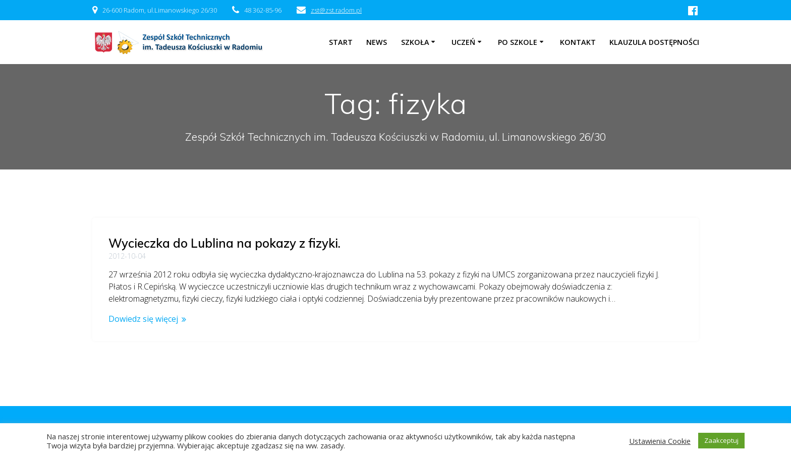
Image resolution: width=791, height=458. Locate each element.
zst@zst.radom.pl (336, 10)
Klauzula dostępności (654, 42)
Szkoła (415, 42)
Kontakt (578, 42)
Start (341, 42)
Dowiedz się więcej (143, 318)
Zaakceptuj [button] (721, 440)
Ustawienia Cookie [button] (660, 440)
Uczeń (463, 42)
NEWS (376, 42)
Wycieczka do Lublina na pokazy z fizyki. (224, 243)
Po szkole (517, 42)
